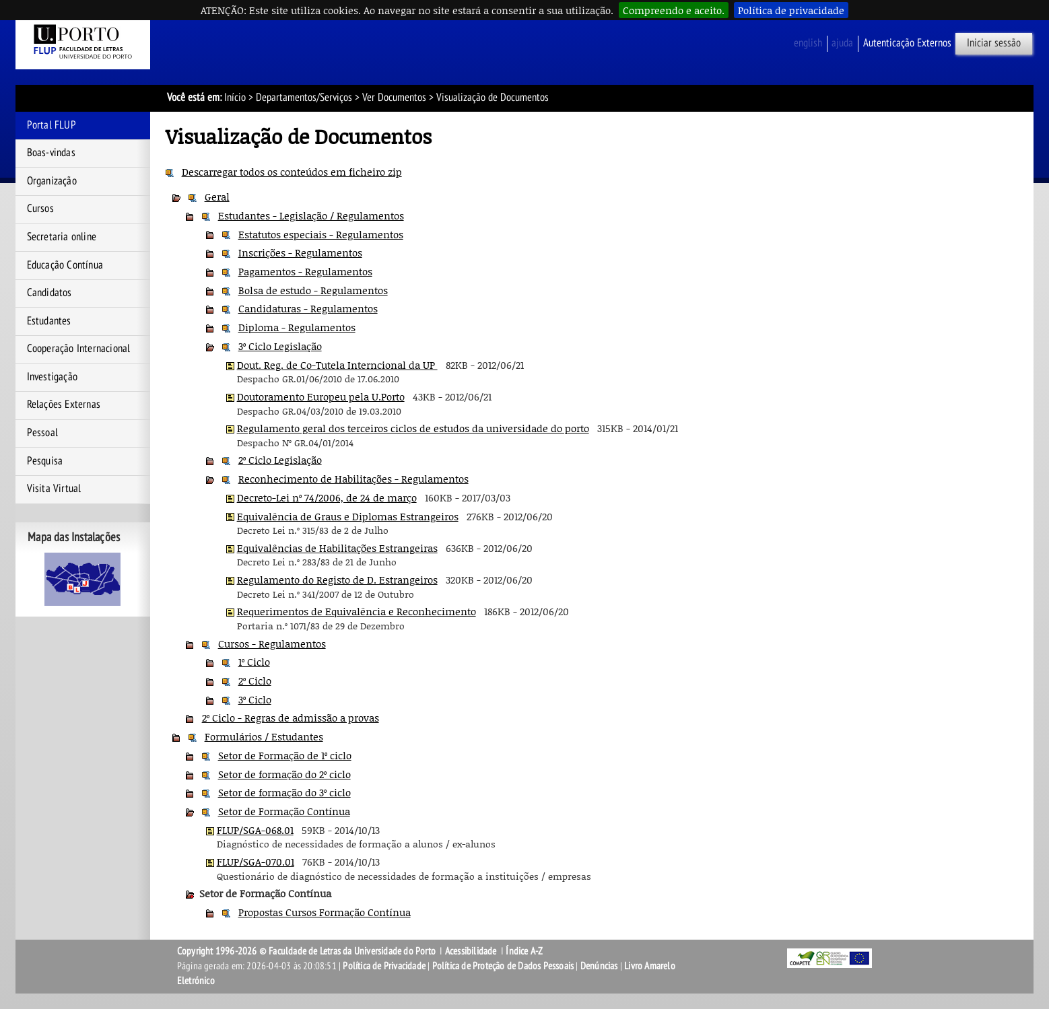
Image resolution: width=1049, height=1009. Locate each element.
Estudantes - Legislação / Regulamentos (311, 215)
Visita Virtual (54, 488)
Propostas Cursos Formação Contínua (324, 912)
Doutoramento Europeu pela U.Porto (321, 396)
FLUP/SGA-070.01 (255, 861)
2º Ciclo (254, 680)
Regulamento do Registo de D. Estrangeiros (337, 579)
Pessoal (42, 433)
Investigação (52, 377)
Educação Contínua (65, 265)
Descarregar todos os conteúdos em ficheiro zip (292, 171)
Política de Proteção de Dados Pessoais (503, 966)
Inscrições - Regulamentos (300, 252)
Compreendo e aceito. (673, 10)
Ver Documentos (394, 97)
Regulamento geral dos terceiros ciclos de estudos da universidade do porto (413, 428)
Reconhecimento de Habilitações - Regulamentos (353, 478)
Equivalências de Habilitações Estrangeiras (337, 548)
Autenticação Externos (907, 43)
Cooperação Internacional (79, 348)
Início (235, 97)
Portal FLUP (51, 125)
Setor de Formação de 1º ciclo (284, 755)
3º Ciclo (254, 699)
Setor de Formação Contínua (284, 811)
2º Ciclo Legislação (280, 459)
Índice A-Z (524, 951)
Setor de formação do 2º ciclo (284, 774)
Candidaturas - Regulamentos (308, 308)
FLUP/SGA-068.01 (255, 830)
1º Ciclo (254, 661)
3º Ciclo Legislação (280, 346)
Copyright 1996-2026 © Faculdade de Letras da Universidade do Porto (307, 951)
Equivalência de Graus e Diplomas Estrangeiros (348, 516)
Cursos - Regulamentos (272, 643)
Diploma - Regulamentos (297, 327)
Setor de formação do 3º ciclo (284, 792)
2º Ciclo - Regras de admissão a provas (290, 717)
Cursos (40, 208)
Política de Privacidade (384, 966)
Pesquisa (45, 461)
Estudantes (49, 321)
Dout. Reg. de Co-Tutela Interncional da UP (337, 365)
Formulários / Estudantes (264, 736)
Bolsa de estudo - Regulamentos (313, 290)
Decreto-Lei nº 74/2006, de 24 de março (327, 497)
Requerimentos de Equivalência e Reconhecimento (356, 611)
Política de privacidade (791, 10)
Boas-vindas (51, 153)
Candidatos (49, 293)
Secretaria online (61, 237)
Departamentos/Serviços (304, 97)
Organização (52, 181)
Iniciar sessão (994, 43)
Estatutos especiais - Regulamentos (320, 234)
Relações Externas (63, 404)
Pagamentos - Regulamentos (305, 271)
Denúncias (599, 966)
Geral (217, 196)
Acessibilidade (471, 951)
